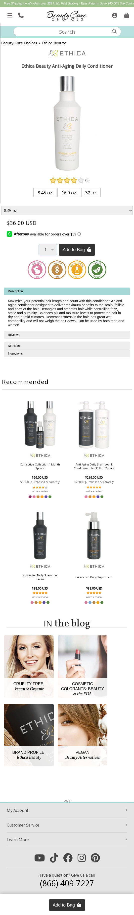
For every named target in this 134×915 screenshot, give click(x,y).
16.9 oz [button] (68, 193)
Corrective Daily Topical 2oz (94, 577)
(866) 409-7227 (67, 883)
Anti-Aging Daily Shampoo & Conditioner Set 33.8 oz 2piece (94, 466)
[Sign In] (114, 14)
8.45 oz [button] (45, 193)
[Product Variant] (67, 210)
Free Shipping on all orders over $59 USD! (32, 3)
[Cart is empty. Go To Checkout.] (126, 14)
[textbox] (67, 31)
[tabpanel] (67, 309)
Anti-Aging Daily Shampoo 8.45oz (40, 577)
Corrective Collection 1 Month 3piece (40, 466)
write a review (40, 491)
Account (17, 810)
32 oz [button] (90, 193)
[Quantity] (48, 249)
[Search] (115, 31)
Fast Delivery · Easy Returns (80, 3)
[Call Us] (20, 14)
